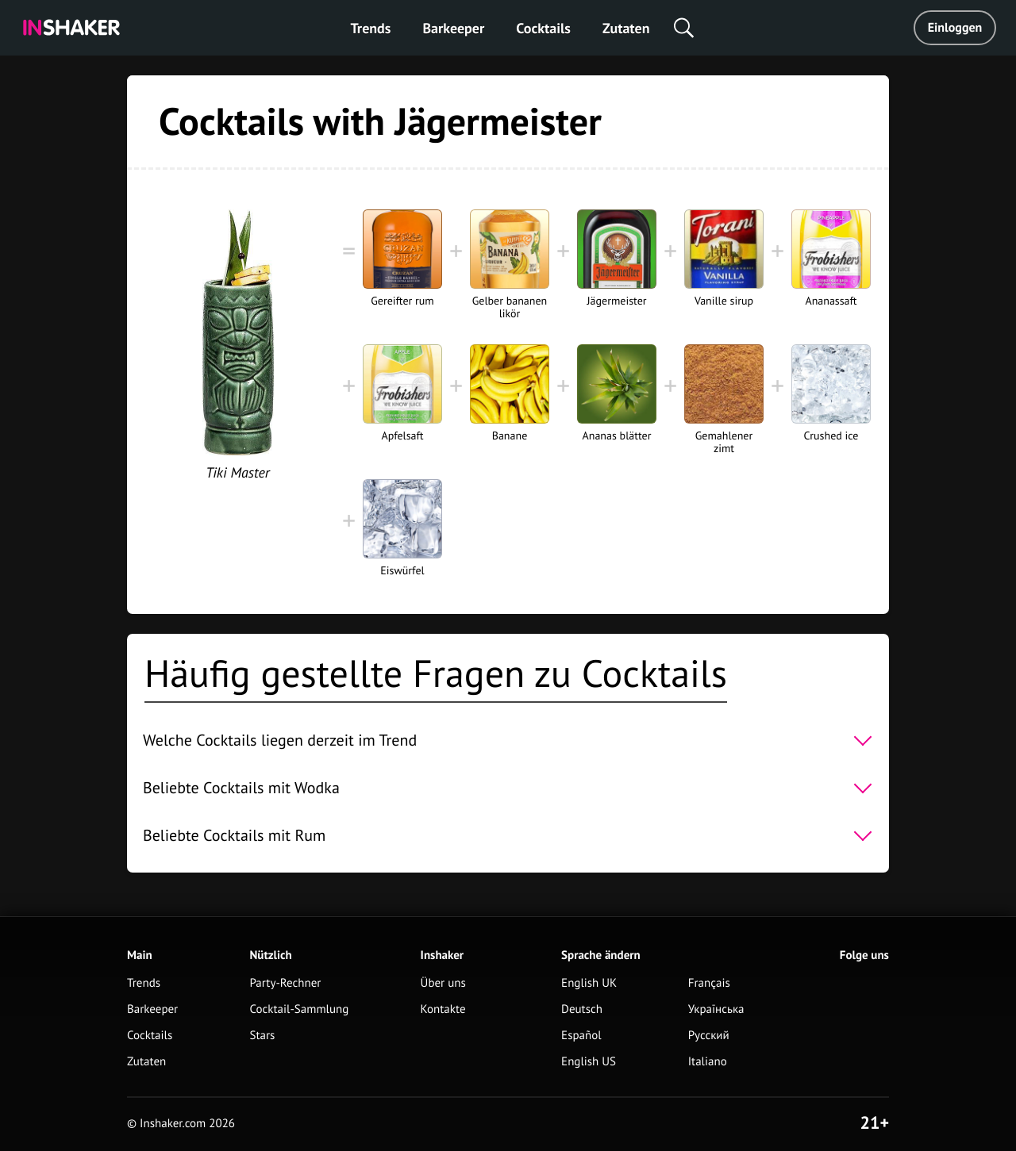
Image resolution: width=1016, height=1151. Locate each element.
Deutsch (581, 1009)
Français (709, 983)
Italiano (707, 1061)
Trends (371, 28)
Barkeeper (453, 28)
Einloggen (955, 28)
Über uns (443, 983)
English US (588, 1061)
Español (581, 1035)
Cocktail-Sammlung (298, 1009)
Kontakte (443, 1009)
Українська (716, 1009)
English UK (589, 983)
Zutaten (626, 28)
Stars (262, 1035)
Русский (708, 1035)
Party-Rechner (285, 983)
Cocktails (543, 28)
